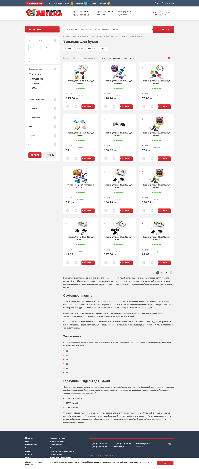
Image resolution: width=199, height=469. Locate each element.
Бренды (93, 3)
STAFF (103, 49)
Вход (157, 3)
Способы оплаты (56, 445)
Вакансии (104, 3)
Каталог (37, 29)
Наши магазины (35, 3)
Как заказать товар (57, 438)
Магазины (29, 438)
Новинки (81, 3)
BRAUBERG (92, 49)
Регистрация (168, 3)
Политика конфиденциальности (62, 451)
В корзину (86, 106)
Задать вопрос (123, 15)
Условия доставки (57, 441)
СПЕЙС (80, 49)
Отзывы (28, 454)
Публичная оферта (57, 454)
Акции (69, 3)
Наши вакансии (31, 445)
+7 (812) (80, 12)
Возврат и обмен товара (59, 448)
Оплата (49, 3)
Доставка (58, 3)
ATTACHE (68, 49)
